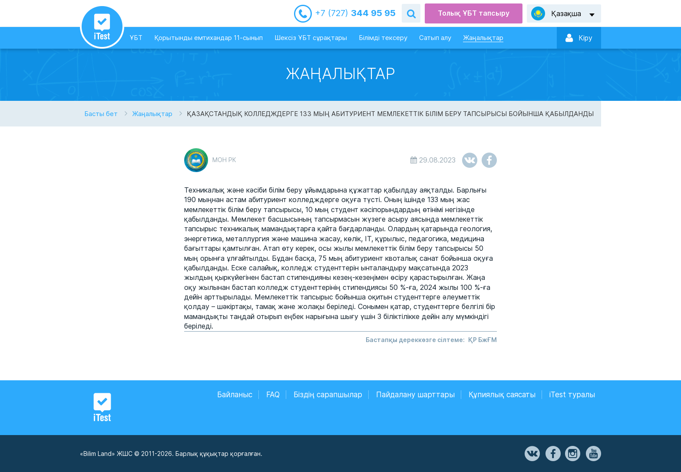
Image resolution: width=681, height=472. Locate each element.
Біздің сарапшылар (328, 394)
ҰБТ (135, 37)
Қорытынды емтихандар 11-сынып (208, 37)
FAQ (273, 394)
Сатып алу (435, 37)
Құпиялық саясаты (502, 394)
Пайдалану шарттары (415, 394)
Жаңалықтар (483, 37)
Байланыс (234, 394)
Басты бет (101, 114)
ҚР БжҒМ (482, 339)
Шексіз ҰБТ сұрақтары (310, 37)
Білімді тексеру (383, 37)
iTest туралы (572, 394)
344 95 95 (355, 13)
